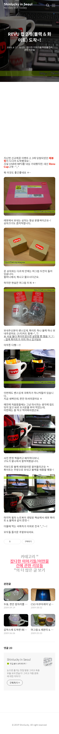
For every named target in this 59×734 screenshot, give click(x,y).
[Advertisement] (29, 119)
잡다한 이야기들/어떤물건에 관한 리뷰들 (29, 563)
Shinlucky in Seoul (18, 4)
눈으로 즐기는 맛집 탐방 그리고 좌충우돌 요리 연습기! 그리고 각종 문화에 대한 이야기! (23, 673)
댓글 (8, 648)
